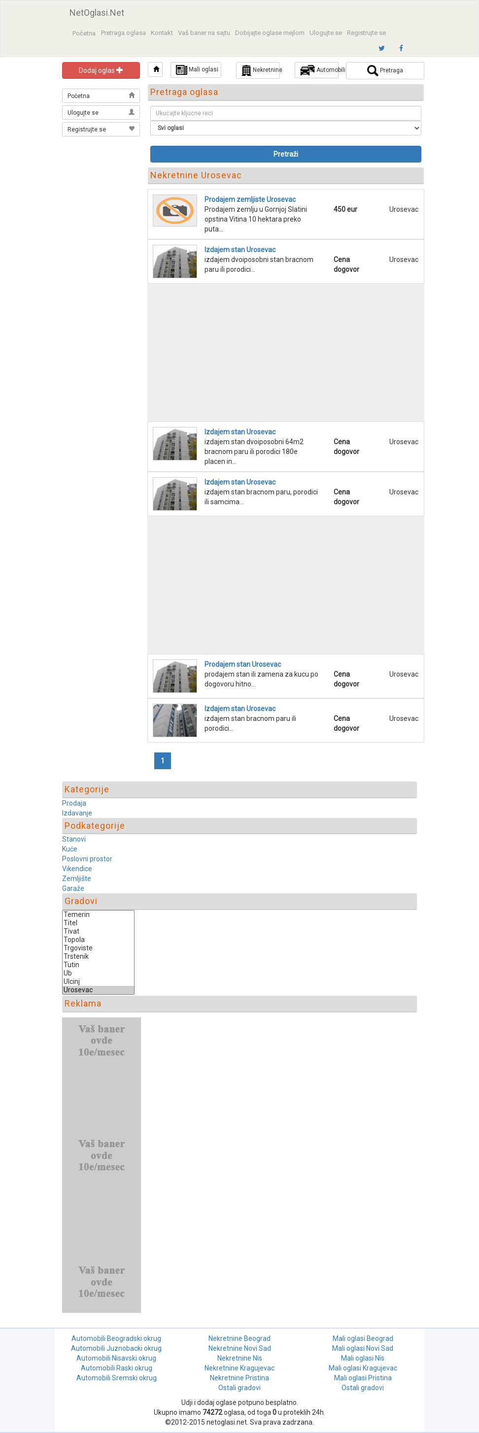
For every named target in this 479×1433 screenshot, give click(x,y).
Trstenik (98, 956)
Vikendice (77, 869)
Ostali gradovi (239, 1388)
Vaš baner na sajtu (204, 32)
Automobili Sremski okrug (116, 1378)
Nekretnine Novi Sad (239, 1348)
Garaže (73, 888)
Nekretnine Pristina (239, 1378)
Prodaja (74, 803)
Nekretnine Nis (239, 1358)
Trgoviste (98, 948)
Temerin (98, 915)
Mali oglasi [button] (197, 70)
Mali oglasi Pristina (363, 1378)
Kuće (69, 849)
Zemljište (76, 878)
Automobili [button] (319, 70)
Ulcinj (98, 981)
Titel (98, 923)
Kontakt (162, 32)
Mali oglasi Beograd (363, 1338)
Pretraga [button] (385, 70)
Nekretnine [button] (260, 70)
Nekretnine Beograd (239, 1338)
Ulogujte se (325, 32)
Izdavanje (77, 813)
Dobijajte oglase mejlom (270, 32)
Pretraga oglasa (123, 32)
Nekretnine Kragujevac (239, 1368)
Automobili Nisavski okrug (116, 1358)
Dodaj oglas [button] (101, 70)
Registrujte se (366, 32)
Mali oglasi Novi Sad (362, 1348)
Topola (98, 940)
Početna (84, 33)
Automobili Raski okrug (116, 1368)
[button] (155, 69)
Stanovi (74, 839)
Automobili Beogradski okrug (116, 1338)
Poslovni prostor (87, 859)
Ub (98, 973)
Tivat (98, 931)
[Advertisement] (101, 188)
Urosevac (98, 990)
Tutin (98, 965)
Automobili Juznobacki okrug (116, 1348)
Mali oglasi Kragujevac (363, 1368)
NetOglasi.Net (96, 12)
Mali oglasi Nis (362, 1358)
